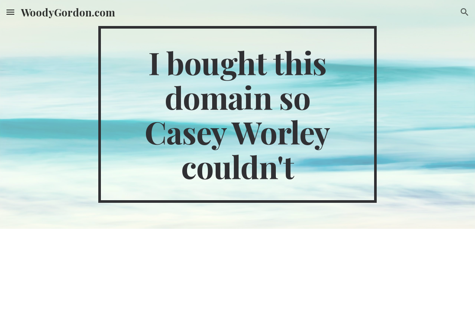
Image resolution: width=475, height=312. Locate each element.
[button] (10, 12)
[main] (237, 114)
